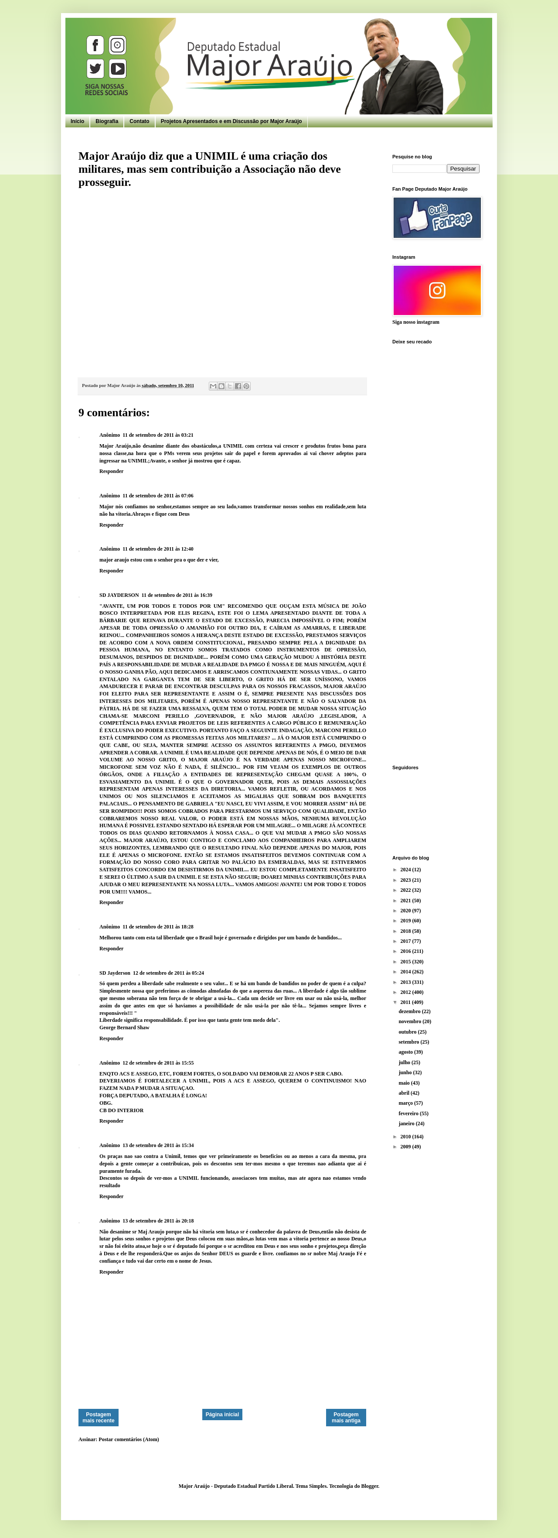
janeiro (406, 1123)
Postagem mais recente (98, 1417)
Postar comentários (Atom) (129, 1439)
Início (77, 121)
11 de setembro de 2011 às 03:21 (157, 435)
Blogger (369, 1486)
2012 (406, 992)
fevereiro (409, 1113)
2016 (406, 951)
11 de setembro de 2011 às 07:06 (157, 496)
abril (404, 1093)
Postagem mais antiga (346, 1417)
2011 (406, 1002)
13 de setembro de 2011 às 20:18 (158, 1221)
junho (405, 1072)
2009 (406, 1147)
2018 (406, 931)
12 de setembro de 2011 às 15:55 (158, 1063)
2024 (406, 870)
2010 (406, 1137)
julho (405, 1062)
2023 (406, 880)
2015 (406, 962)
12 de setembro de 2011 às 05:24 (168, 973)
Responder (111, 471)
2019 (406, 921)
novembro (410, 1021)
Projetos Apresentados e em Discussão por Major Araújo (231, 121)
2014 (406, 972)
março (406, 1103)
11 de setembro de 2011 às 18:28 (157, 927)
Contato (139, 121)
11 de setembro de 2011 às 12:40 (157, 549)
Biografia (106, 121)
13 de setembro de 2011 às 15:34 (158, 1145)
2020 (406, 911)
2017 (406, 941)
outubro (408, 1032)
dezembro (410, 1011)
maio (404, 1083)
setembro (409, 1042)
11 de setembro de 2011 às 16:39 (177, 595)
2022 (406, 890)
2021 (406, 900)
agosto (406, 1052)
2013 (406, 982)
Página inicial (222, 1414)
